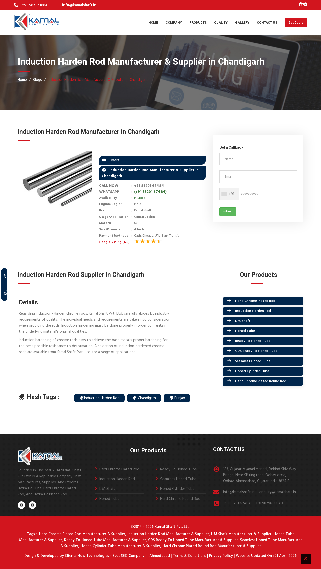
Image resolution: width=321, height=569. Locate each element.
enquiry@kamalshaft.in (277, 492)
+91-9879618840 (36, 5)
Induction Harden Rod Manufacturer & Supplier (168, 534)
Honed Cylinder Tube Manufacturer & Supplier (120, 546)
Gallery (242, 22)
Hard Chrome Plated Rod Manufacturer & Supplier (82, 534)
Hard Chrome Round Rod (180, 499)
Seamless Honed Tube (252, 361)
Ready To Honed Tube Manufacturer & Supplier (105, 540)
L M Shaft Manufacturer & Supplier (241, 534)
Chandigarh (144, 398)
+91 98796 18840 (269, 503)
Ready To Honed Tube (252, 341)
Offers (112, 160)
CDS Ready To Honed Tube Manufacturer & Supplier (193, 540)
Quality (221, 22)
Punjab (177, 398)
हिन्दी (303, 5)
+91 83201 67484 (149, 186)
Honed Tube (245, 331)
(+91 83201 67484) (150, 192)
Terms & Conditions (189, 556)
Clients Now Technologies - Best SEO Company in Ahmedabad (117, 556)
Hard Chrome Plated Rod (255, 301)
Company (174, 22)
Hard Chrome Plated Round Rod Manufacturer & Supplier (212, 546)
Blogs (37, 80)
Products (198, 22)
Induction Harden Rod (253, 311)
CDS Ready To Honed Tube (256, 351)
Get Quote (295, 22)
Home (153, 22)
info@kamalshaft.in (79, 5)
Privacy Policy (221, 556)
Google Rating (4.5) (114, 242)
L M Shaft (243, 321)
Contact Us (267, 22)
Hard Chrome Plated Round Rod (260, 381)
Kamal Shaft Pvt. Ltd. (172, 527)
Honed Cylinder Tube (252, 371)
